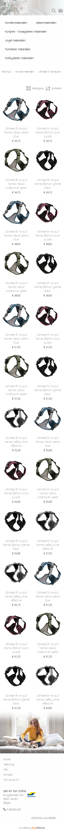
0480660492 (14, 809)
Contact (8, 774)
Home (7, 759)
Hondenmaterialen (16, 23)
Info (5, 769)
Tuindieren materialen (18, 49)
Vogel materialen (15, 40)
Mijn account (11, 780)
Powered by (32, 827)
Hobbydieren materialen (19, 58)
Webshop (6, 71)
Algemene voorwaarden (43, 817)
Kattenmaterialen (46, 23)
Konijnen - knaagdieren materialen (26, 31)
